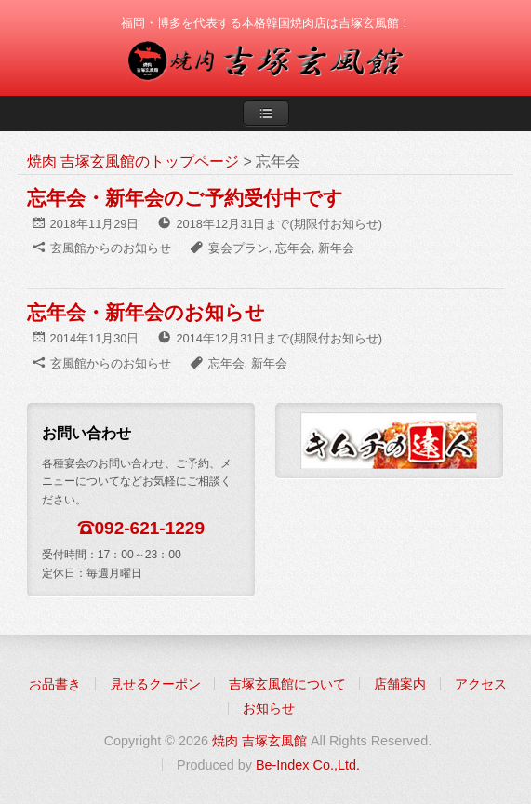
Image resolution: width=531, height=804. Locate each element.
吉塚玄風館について (287, 684)
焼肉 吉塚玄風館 (259, 740)
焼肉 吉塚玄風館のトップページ (133, 161)
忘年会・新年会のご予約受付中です (185, 197)
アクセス (481, 684)
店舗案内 (400, 684)
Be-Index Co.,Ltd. (308, 764)
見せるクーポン (155, 684)
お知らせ (269, 708)
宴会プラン (238, 248)
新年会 (336, 248)
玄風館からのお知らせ (110, 248)
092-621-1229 (150, 528)
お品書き (55, 684)
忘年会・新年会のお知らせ (146, 312)
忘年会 (293, 248)
